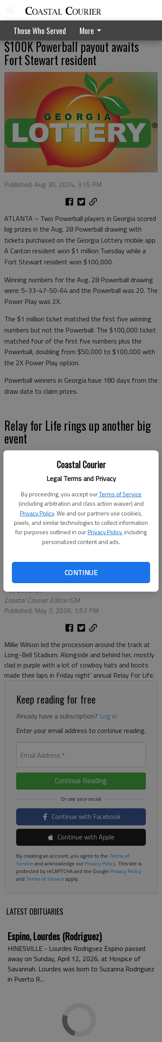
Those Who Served (40, 30)
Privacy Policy (37, 513)
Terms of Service (120, 494)
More (92, 30)
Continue (81, 572)
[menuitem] (93, 30)
